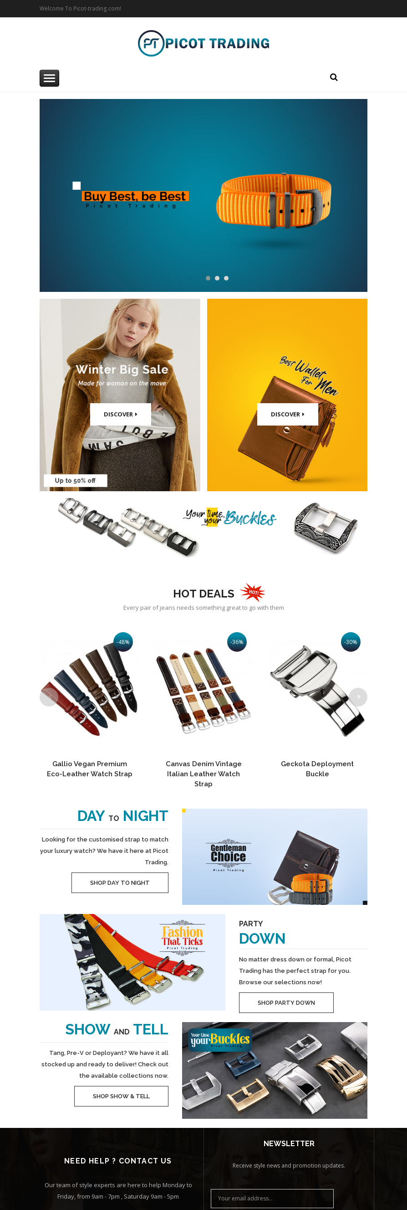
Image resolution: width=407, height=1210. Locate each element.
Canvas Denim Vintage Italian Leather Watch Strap (204, 774)
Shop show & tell (121, 1096)
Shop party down (286, 1002)
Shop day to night (120, 882)
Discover (120, 414)
